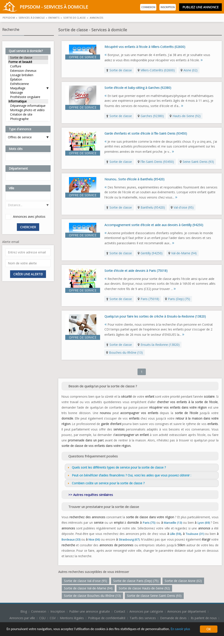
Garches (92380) (152, 116)
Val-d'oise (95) (184, 207)
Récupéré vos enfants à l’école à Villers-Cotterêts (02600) (144, 47)
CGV (53, 618)
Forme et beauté (28, 62)
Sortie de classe (28, 57)
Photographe (28, 119)
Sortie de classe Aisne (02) (183, 581)
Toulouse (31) (195, 534)
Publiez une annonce (200, 7)
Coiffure (28, 66)
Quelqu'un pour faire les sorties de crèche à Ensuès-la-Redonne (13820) (155, 316)
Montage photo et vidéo (28, 110)
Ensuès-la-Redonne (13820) (160, 345)
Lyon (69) (204, 523)
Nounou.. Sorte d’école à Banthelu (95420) (134, 179)
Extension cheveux (28, 71)
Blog (24, 611)
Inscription (168, 7)
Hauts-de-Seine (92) (187, 116)
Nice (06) (94, 539)
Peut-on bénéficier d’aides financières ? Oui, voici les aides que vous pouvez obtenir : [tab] (129, 475)
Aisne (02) (190, 70)
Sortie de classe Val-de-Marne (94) (88, 588)
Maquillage (28, 88)
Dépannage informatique (28, 106)
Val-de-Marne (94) (184, 253)
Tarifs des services (143, 618)
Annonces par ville (22, 618)
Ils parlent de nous (204, 618)
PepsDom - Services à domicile (45, 7)
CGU (42, 618)
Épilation (28, 79)
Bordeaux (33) (71, 539)
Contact (120, 611)
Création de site (28, 114)
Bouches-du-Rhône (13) (126, 352)
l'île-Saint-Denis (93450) (157, 162)
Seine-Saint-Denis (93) (198, 162)
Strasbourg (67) (129, 539)
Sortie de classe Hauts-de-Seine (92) (144, 588)
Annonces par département (186, 611)
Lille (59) (175, 534)
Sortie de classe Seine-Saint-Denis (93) (154, 596)
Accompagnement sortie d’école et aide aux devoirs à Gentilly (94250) (153, 225)
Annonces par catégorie (146, 611)
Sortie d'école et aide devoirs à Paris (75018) (136, 271)
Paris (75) (149, 523)
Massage (28, 92)
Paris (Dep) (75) (179, 299)
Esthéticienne (28, 84)
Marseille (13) (173, 523)
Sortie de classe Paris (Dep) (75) (136, 581)
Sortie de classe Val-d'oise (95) (85, 581)
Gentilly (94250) (151, 253)
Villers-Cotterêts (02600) (158, 70)
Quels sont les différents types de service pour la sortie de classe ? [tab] (116, 467)
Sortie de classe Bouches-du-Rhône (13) (92, 596)
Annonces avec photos (29, 216)
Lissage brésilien (28, 75)
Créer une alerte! (28, 274)
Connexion (148, 7)
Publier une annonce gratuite (90, 611)
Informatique (28, 101)
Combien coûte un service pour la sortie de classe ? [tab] (106, 483)
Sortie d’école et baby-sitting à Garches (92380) (137, 88)
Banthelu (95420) (153, 207)
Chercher (28, 227)
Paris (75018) (150, 299)
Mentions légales (72, 618)
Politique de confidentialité (106, 618)
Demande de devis (173, 618)
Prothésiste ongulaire (28, 97)
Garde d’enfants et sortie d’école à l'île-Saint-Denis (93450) (145, 133)
